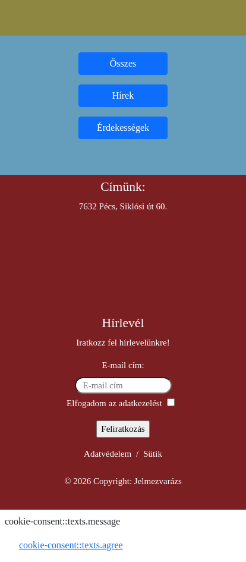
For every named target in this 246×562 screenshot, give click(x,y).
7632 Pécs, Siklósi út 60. (123, 206)
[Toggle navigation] (123, 18)
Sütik (152, 454)
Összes (123, 63)
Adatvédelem (107, 454)
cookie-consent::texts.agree (71, 545)
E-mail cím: (123, 365)
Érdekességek (123, 128)
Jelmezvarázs (158, 481)
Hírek (123, 95)
